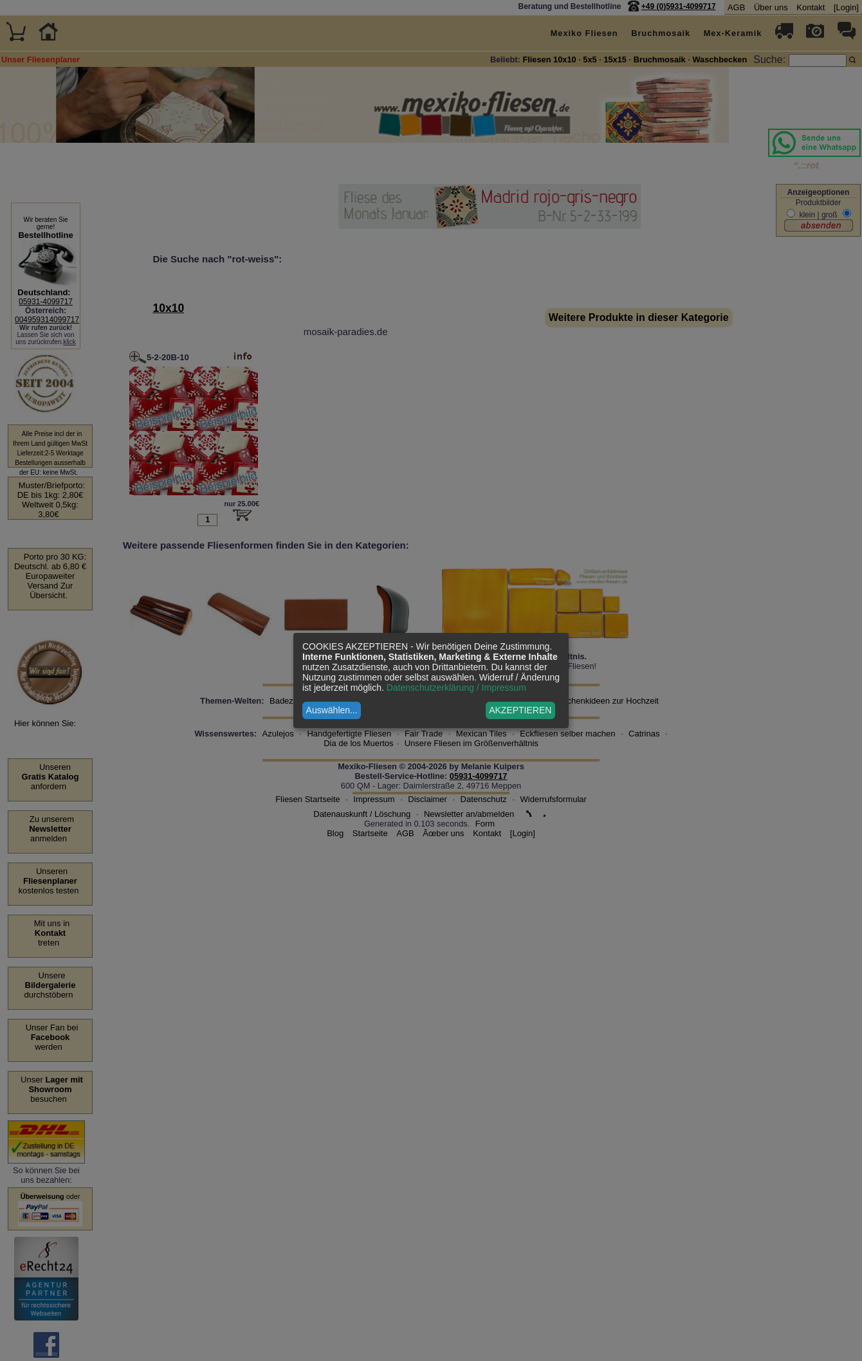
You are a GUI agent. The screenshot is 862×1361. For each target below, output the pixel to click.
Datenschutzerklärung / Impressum (456, 687)
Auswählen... (332, 710)
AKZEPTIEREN (520, 710)
